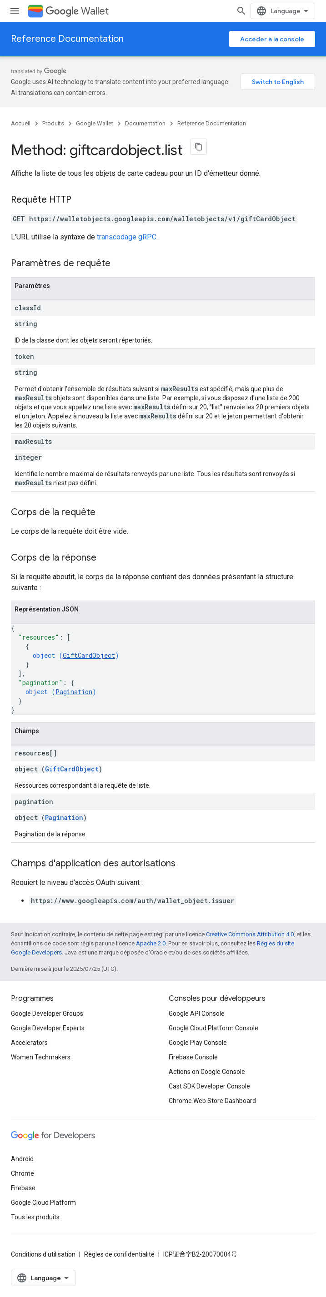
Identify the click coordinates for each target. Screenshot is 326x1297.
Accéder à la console (272, 39)
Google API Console (197, 1013)
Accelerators (29, 1042)
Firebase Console (193, 1057)
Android (22, 1159)
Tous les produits (35, 1217)
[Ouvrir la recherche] (241, 10)
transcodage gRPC (126, 237)
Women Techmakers (40, 1057)
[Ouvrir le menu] (14, 11)
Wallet (77, 11)
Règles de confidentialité (119, 1254)
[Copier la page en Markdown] (199, 146)
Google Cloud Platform (43, 1202)
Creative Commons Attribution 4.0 (250, 934)
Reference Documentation (67, 39)
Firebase (23, 1188)
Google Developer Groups (47, 1013)
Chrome (22, 1173)
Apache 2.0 (151, 943)
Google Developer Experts (48, 1028)
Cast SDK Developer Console (209, 1086)
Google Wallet (94, 123)
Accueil (20, 123)
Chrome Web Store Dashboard (212, 1100)
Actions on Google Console (207, 1071)
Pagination (73, 691)
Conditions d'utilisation (43, 1254)
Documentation (145, 123)
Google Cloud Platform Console (213, 1028)
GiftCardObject (89, 655)
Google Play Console (198, 1042)
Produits (53, 123)
